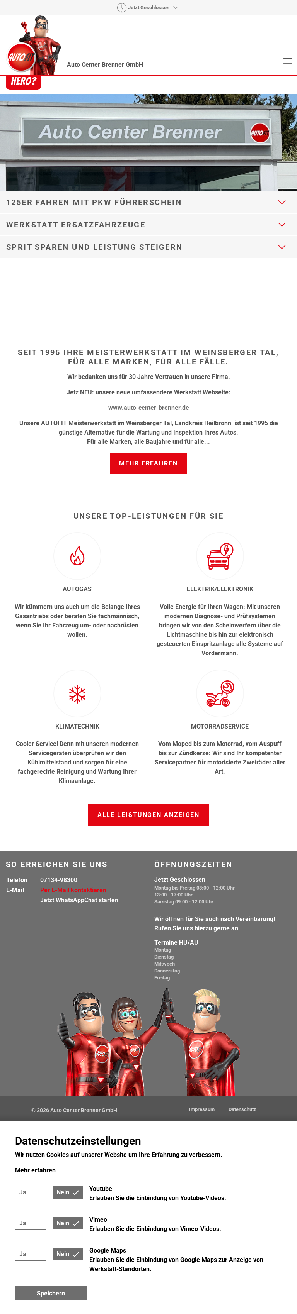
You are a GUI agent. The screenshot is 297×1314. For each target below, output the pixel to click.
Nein (62, 1192)
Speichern (51, 1293)
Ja (22, 1192)
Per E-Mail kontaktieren (73, 890)
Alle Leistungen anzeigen (148, 815)
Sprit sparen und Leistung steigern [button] (94, 247)
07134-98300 (58, 880)
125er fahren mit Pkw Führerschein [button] (94, 202)
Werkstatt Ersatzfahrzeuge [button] (75, 224)
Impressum (202, 1109)
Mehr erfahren (148, 463)
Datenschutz (242, 1109)
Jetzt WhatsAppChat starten (79, 900)
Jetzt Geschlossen (149, 8)
